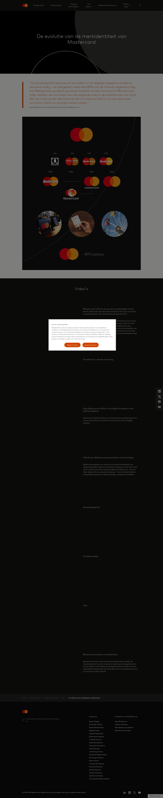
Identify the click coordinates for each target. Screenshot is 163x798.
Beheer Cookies (72, 345)
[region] (82, 335)
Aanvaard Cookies (90, 345)
